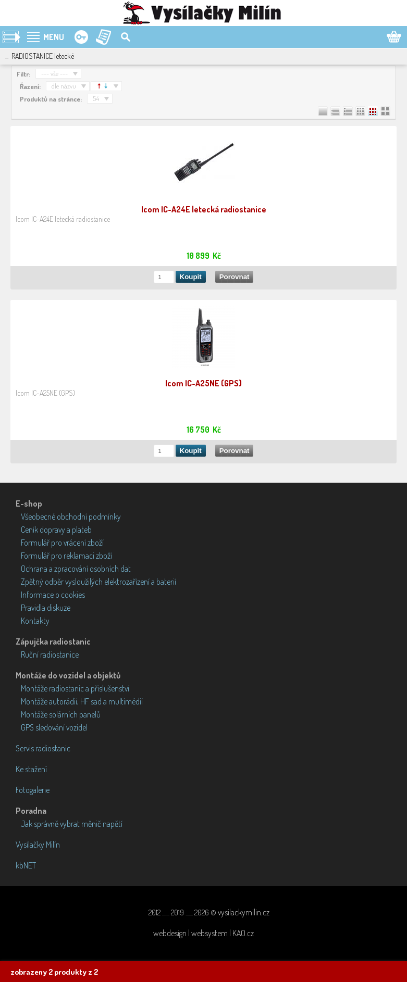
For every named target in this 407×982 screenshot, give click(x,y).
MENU (53, 37)
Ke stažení (31, 769)
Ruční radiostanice (50, 654)
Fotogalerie (33, 790)
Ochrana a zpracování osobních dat (76, 568)
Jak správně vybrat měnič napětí (71, 824)
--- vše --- (54, 73)
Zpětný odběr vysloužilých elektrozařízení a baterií (98, 581)
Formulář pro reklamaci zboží (66, 555)
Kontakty (35, 620)
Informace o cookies (53, 594)
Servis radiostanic (43, 748)
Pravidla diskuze (45, 607)
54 (96, 98)
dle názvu (64, 86)
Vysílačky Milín (38, 844)
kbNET (26, 865)
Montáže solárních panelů (61, 714)
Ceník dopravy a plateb (56, 529)
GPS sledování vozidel (54, 727)
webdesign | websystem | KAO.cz (203, 933)
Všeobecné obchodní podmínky (71, 516)
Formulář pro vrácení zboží (62, 542)
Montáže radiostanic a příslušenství (75, 688)
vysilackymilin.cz (243, 912)
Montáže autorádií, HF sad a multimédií (82, 701)
